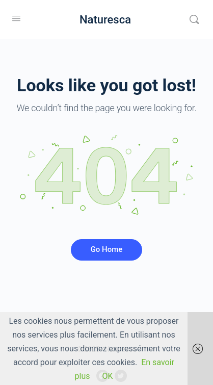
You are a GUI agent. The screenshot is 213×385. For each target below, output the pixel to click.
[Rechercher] (194, 19)
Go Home (107, 249)
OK (107, 376)
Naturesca (105, 19)
